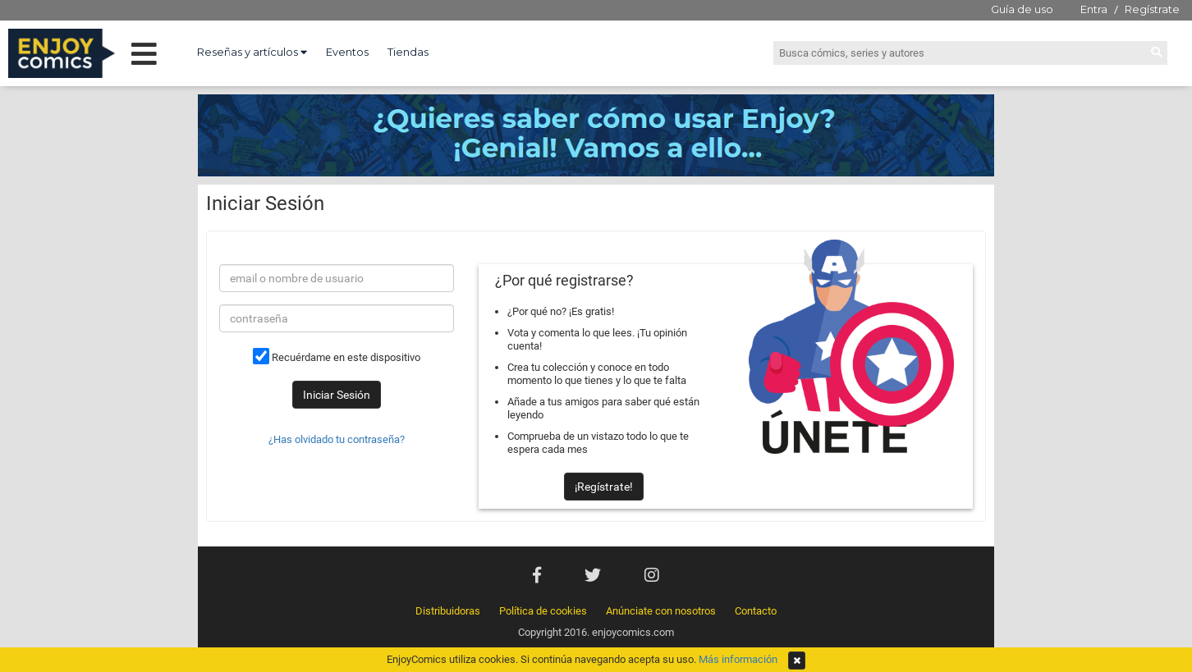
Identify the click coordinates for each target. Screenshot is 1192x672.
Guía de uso (1022, 9)
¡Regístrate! (604, 486)
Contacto (756, 611)
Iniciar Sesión (336, 394)
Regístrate (1152, 9)
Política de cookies (543, 611)
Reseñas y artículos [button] (252, 51)
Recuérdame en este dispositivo (336, 356)
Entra (1093, 9)
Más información (738, 659)
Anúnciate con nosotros (661, 611)
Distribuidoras (447, 611)
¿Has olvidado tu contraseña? (336, 439)
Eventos (347, 51)
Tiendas (408, 51)
